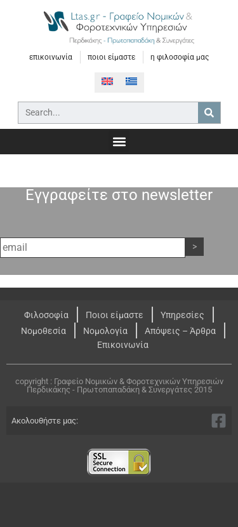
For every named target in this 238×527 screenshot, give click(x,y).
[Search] (209, 112)
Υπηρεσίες (182, 315)
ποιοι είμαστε (111, 57)
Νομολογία (105, 331)
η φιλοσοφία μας (179, 57)
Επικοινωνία (123, 345)
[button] (119, 141)
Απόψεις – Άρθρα (180, 331)
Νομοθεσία (43, 331)
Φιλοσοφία (46, 315)
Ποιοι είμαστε (114, 315)
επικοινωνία (50, 57)
